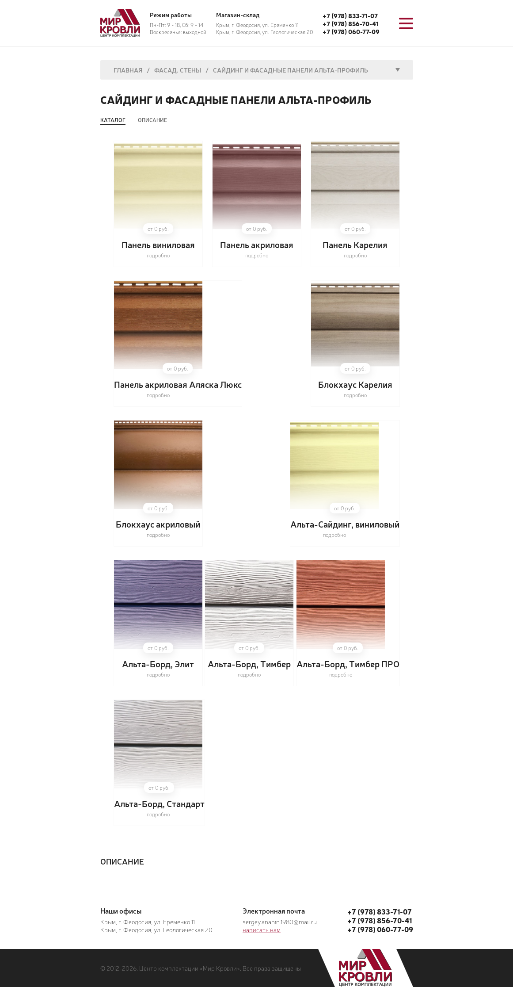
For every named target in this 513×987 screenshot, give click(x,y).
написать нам (262, 929)
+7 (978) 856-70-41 (351, 23)
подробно (158, 255)
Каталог (112, 119)
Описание (152, 119)
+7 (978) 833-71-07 (350, 15)
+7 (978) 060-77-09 (351, 31)
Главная (128, 70)
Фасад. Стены (177, 70)
